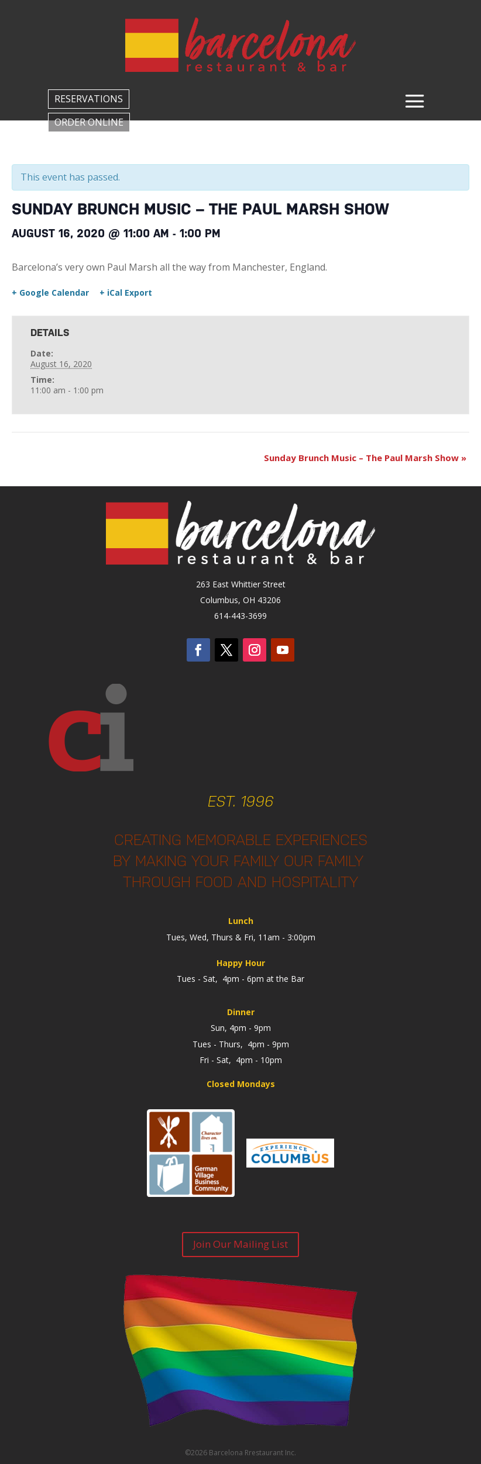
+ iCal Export (125, 293)
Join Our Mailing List (240, 1244)
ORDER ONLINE (88, 122)
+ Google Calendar (50, 293)
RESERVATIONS (88, 98)
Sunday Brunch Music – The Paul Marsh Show (365, 457)
